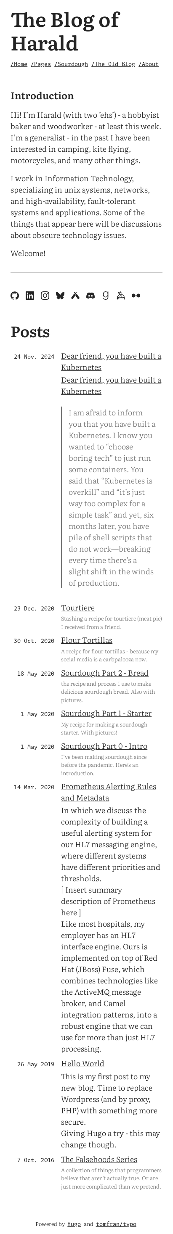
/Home (19, 64)
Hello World (82, 1063)
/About (148, 64)
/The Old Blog (113, 64)
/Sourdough (71, 64)
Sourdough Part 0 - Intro (104, 745)
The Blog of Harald (65, 30)
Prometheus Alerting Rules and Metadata (108, 791)
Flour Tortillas (86, 639)
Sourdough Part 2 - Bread (105, 672)
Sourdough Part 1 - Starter (106, 713)
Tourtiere (78, 607)
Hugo (74, 1224)
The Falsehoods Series (99, 1159)
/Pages (41, 64)
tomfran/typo (116, 1224)
